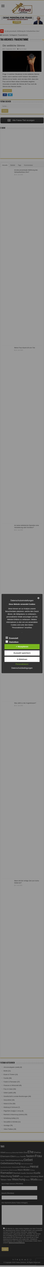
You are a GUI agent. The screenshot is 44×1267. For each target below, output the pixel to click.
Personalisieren (22, 664)
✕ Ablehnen (22, 659)
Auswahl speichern (22, 653)
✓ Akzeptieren (22, 647)
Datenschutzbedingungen (22, 668)
